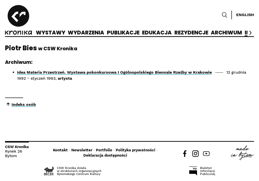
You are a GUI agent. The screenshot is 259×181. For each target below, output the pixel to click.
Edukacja (157, 33)
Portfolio (104, 150)
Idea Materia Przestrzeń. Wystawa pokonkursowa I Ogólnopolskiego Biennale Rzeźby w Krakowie (114, 72)
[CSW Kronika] (18, 20)
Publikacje (123, 33)
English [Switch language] (245, 14)
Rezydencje (191, 33)
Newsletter (81, 150)
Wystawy (50, 33)
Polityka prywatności (135, 150)
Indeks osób (24, 104)
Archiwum (226, 33)
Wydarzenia (86, 33)
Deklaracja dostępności (105, 155)
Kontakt (60, 150)
